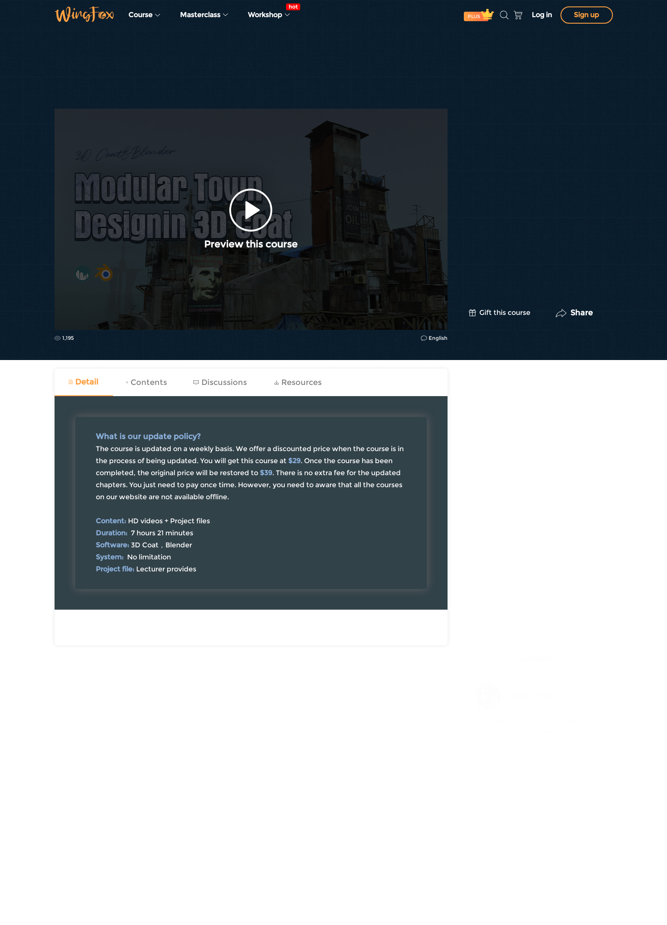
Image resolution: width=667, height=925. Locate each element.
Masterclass (204, 15)
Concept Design (79, 87)
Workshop (272, 11)
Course (144, 15)
